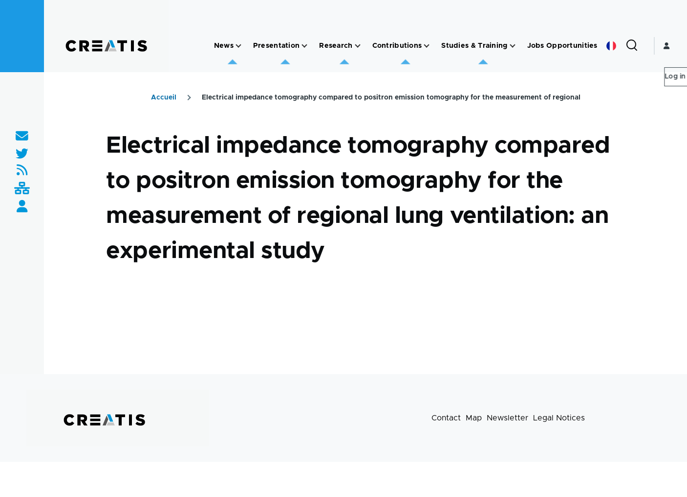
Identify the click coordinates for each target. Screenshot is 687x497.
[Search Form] (632, 46)
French (611, 46)
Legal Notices (559, 418)
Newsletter (507, 418)
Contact (446, 418)
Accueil (163, 97)
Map (474, 418)
